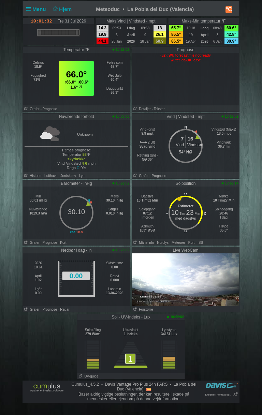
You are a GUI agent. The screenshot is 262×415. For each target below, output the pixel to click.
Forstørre (142, 309)
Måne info (143, 242)
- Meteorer (177, 242)
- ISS (199, 242)
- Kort (62, 242)
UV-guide (87, 376)
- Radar (63, 309)
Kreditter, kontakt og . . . (221, 394)
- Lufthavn (49, 176)
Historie (32, 176)
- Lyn (81, 176)
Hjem (62, 9)
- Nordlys (162, 242)
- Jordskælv (67, 176)
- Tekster (158, 109)
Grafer (31, 109)
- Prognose (48, 109)
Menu (37, 9)
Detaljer (141, 109)
